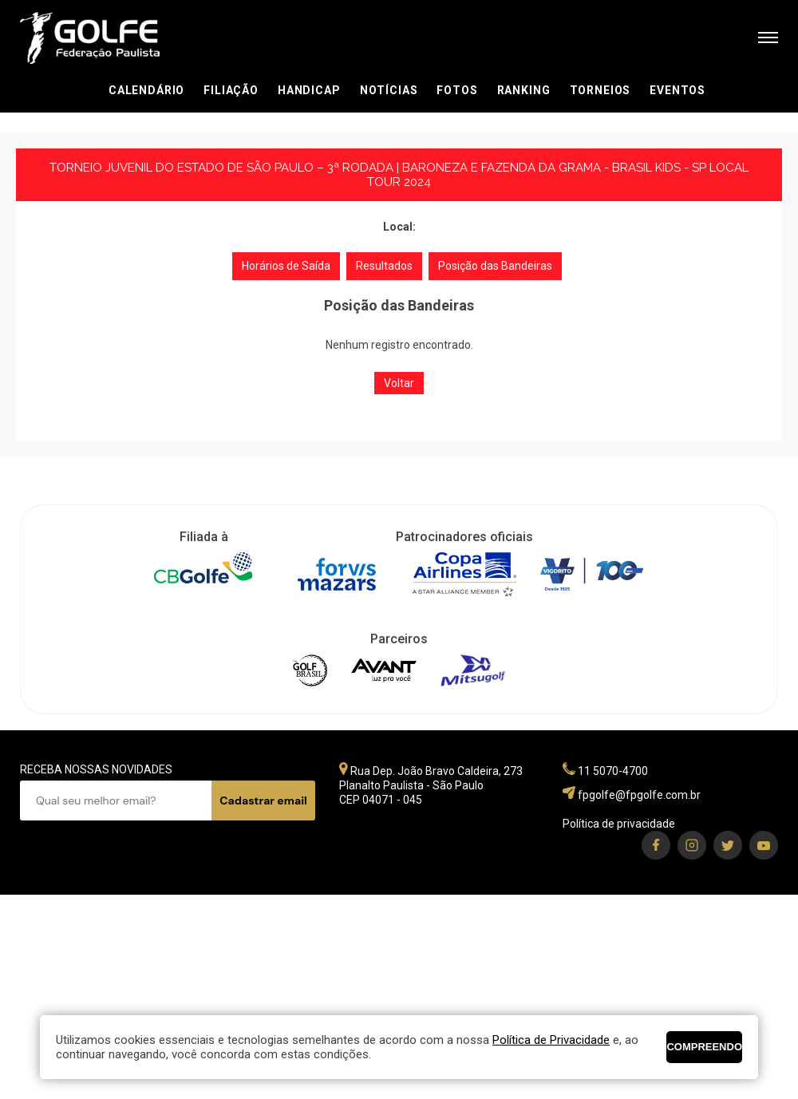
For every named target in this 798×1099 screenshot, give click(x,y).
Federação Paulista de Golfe (106, 38)
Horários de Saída (286, 265)
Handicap (309, 90)
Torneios (600, 90)
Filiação (231, 90)
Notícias (389, 90)
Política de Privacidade (551, 1040)
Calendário (146, 90)
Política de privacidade (619, 823)
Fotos (457, 90)
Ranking (524, 90)
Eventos (677, 90)
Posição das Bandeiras (495, 265)
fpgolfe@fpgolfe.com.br (639, 795)
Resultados (384, 265)
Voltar (399, 383)
